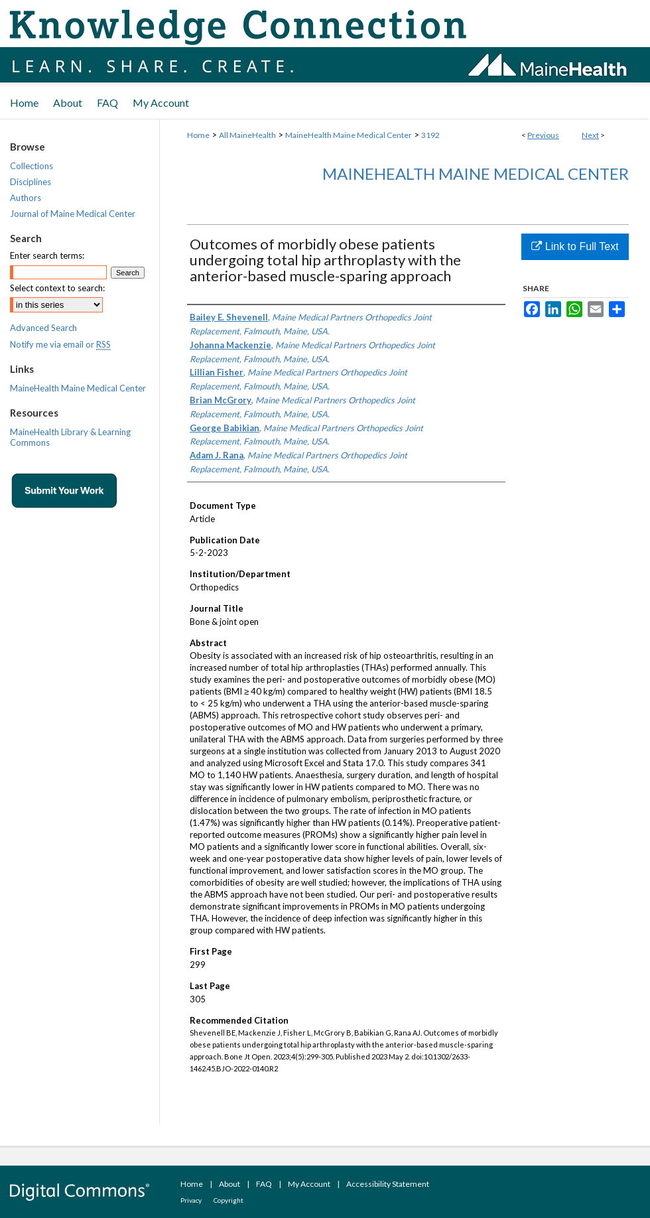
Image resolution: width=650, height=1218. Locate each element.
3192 (430, 135)
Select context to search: (57, 288)
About (229, 1184)
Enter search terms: (47, 255)
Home (198, 135)
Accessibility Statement (387, 1184)
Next (590, 135)
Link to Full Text (574, 246)
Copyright (228, 1200)
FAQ (264, 1184)
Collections (31, 166)
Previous (543, 135)
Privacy (191, 1200)
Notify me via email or (60, 344)
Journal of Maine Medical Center (72, 213)
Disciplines (30, 181)
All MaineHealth (247, 135)
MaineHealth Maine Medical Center (348, 135)
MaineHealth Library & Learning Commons (70, 437)
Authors (25, 197)
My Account (309, 1184)
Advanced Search (43, 327)
